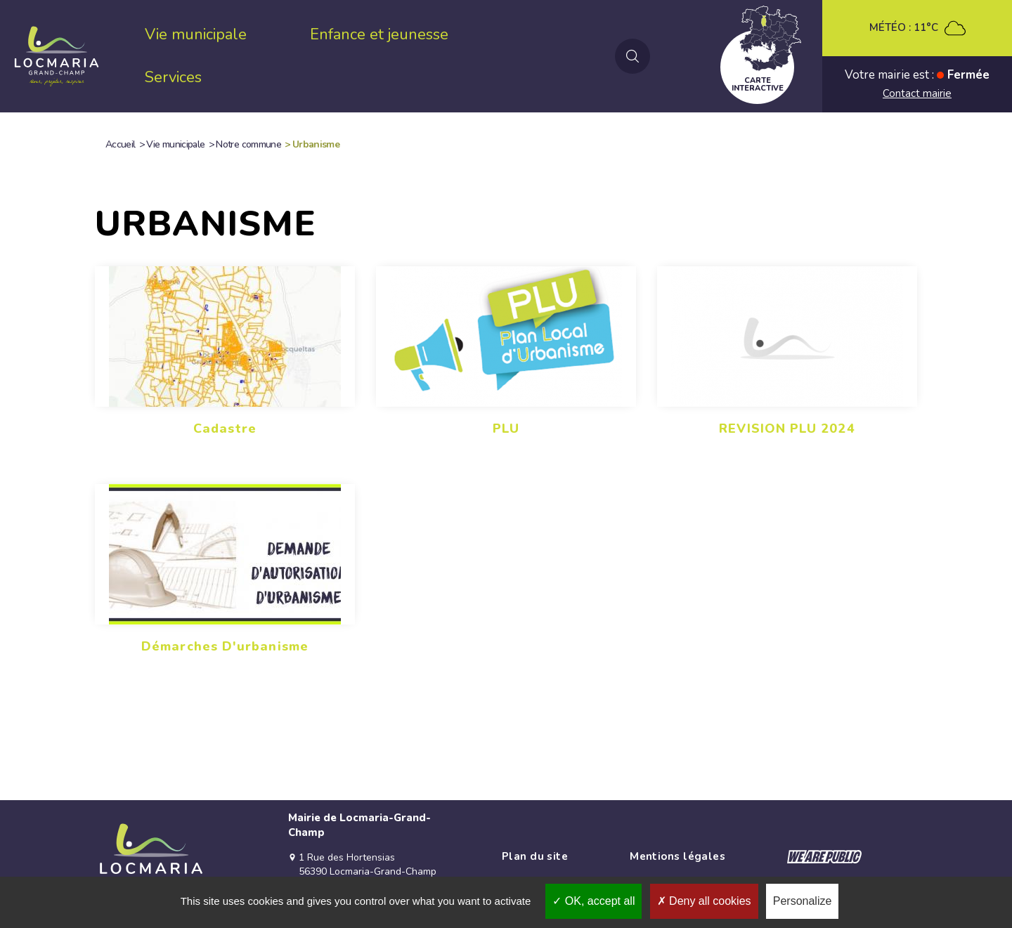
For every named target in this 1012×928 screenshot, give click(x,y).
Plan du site (535, 856)
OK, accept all (593, 901)
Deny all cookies (704, 901)
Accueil (120, 144)
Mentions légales (677, 856)
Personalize (802, 901)
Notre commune (248, 144)
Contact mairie (917, 93)
